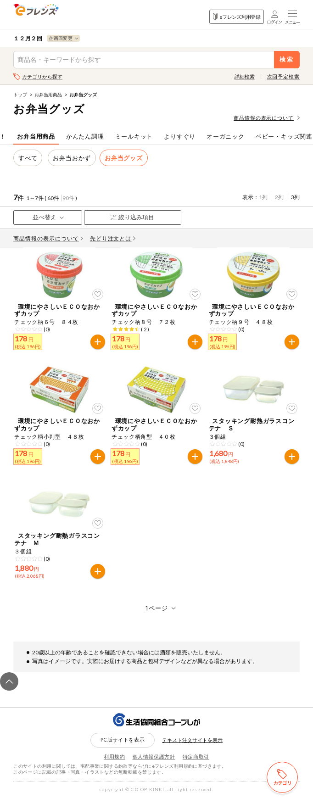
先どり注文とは (113, 238)
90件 (68, 198)
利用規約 (114, 767)
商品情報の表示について (267, 118)
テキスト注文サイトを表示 (192, 751)
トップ (20, 94)
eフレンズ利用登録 (236, 16)
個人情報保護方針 (154, 767)
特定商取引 (196, 767)
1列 (263, 197)
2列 (279, 197)
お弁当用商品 (48, 94)
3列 (295, 197)
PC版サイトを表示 (123, 751)
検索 (286, 59)
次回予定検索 (283, 76)
